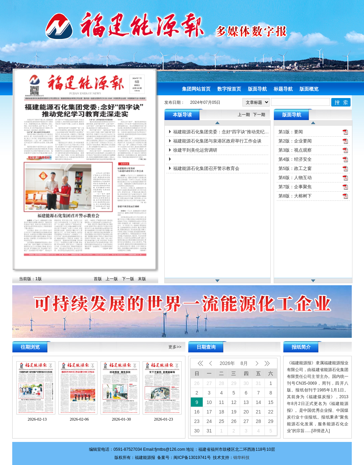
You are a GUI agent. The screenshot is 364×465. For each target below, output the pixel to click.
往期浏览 (30, 347)
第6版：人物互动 (295, 177)
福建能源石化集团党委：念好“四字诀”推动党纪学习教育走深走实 (221, 131)
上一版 (112, 278)
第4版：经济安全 (295, 159)
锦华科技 (241, 457)
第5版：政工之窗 (295, 168)
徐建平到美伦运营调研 (195, 150)
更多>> (174, 347)
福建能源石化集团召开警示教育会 (206, 168)
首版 (98, 278)
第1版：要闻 (290, 131)
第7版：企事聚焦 (295, 186)
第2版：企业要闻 (295, 140)
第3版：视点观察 (295, 150)
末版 (142, 278)
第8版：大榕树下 (295, 195)
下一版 (128, 278)
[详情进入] (320, 430)
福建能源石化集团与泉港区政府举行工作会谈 (217, 140)
